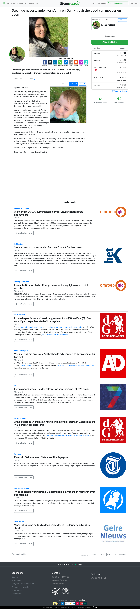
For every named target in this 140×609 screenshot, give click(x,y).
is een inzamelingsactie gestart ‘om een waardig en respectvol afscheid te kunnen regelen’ (49, 327)
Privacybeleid (17, 590)
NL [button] (94, 3)
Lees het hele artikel (23, 233)
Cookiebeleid (17, 594)
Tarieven (31, 3)
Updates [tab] (31, 78)
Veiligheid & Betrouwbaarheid (23, 584)
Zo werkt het (21, 3)
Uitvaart (101, 554)
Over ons (15, 577)
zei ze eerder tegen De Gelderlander (55, 335)
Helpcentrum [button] (58, 584)
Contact (122, 20)
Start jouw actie (119, 3)
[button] (102, 3)
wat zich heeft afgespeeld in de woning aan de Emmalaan (67, 436)
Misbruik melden (19, 554)
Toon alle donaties (120, 91)
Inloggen (133, 3)
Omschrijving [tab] (18, 78)
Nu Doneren (109, 42)
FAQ (37, 3)
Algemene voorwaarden (21, 587)
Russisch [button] (82, 84)
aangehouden (26, 365)
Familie (94, 554)
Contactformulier (59, 580)
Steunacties (11, 3)
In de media (16, 580)
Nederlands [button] (73, 84)
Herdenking (122, 554)
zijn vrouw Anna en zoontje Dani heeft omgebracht (75, 365)
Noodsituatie (111, 554)
